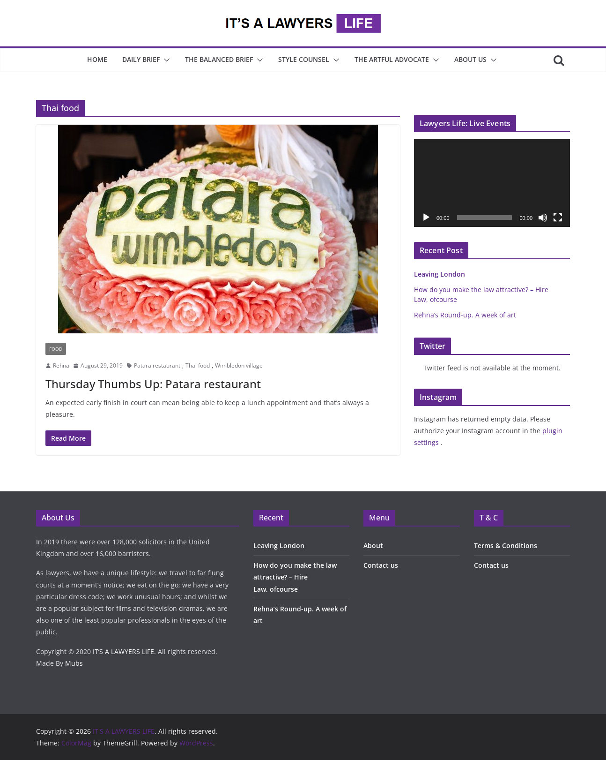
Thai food (197, 365)
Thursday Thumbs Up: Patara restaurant (153, 383)
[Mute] (542, 217)
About (373, 545)
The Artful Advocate (392, 59)
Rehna (61, 365)
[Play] (426, 217)
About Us (470, 59)
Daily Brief (141, 59)
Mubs (74, 663)
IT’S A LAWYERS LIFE (123, 651)
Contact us (380, 565)
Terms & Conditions (505, 545)
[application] (492, 183)
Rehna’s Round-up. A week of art (465, 314)
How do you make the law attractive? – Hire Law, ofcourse (295, 577)
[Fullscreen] (557, 217)
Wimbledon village (239, 365)
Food (55, 349)
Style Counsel (303, 59)
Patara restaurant (157, 365)
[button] (165, 60)
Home (97, 59)
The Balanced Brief (219, 59)
